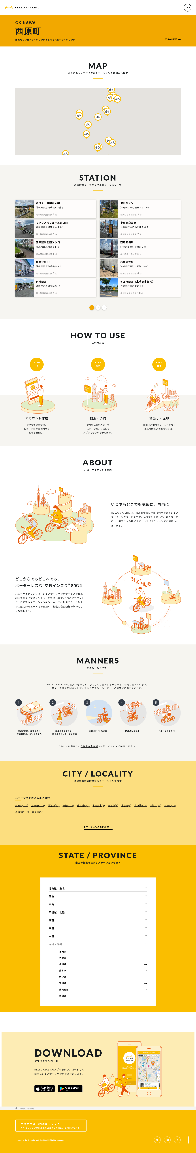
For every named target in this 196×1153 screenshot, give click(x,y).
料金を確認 (171, 39)
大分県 (62, 976)
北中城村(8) (140, 805)
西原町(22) (170, 805)
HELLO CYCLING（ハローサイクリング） (22, 8)
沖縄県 (62, 995)
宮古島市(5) (98, 805)
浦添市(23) (54, 805)
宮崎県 (62, 983)
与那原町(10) (22, 812)
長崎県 (62, 964)
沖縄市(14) (68, 805)
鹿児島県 (64, 989)
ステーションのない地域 (96, 827)
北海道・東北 (57, 888)
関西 (51, 920)
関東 (51, 896)
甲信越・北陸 (57, 912)
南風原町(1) (38, 812)
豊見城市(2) (83, 805)
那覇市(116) (21, 805)
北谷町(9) (126, 805)
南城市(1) (113, 805)
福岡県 (62, 951)
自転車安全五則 (89, 746)
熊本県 (62, 970)
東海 (51, 904)
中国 (51, 936)
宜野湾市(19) (38, 805)
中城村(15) (155, 805)
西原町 (31, 1108)
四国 (51, 928)
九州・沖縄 (55, 944)
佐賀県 (62, 957)
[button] (98, 117)
